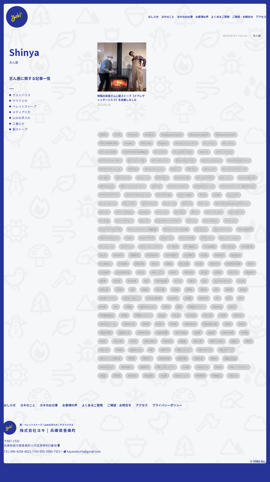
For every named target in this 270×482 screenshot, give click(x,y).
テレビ (230, 212)
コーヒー (133, 186)
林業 (117, 324)
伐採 (104, 272)
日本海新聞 (134, 315)
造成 (140, 392)
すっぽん (242, 143)
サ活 (151, 203)
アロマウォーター (112, 160)
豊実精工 (202, 384)
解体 (140, 384)
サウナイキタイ (111, 194)
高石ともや (108, 401)
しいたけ (221, 143)
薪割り (222, 375)
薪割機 (106, 384)
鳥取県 (129, 401)
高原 (251, 392)
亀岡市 (180, 263)
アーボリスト (167, 160)
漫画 (169, 341)
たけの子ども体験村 (139, 151)
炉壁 (199, 341)
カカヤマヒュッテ (143, 169)
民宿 (169, 332)
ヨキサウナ (175, 246)
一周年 (209, 255)
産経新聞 (199, 349)
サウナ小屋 (108, 203)
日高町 (155, 315)
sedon (171, 143)
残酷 (127, 332)
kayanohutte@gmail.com (82, 477)
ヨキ (156, 246)
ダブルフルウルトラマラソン (199, 212)
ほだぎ (214, 151)
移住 (155, 358)
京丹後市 (199, 263)
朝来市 (188, 315)
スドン (150, 212)
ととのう (166, 151)
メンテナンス (234, 238)
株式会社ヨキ (138, 324)
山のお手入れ (22, 118)
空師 (189, 358)
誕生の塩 (158, 384)
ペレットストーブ (25, 106)
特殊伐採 (179, 349)
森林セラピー (192, 324)
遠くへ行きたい (162, 392)
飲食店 (216, 392)
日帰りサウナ (233, 306)
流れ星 (219, 332)
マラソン (211, 238)
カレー (214, 169)
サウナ (235, 186)
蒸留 (194, 367)
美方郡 (106, 367)
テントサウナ (110, 220)
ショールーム (207, 203)
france (136, 134)
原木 (161, 281)
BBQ (104, 134)
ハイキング (232, 220)
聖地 (161, 367)
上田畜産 (249, 255)
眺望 (104, 358)
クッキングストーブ (134, 177)
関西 (199, 392)
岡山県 (211, 298)
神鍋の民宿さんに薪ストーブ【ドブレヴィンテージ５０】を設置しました (121, 98)
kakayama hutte (179, 134)
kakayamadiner (209, 134)
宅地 (220, 289)
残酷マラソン (148, 332)
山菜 (194, 298)
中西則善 (127, 263)
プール (201, 229)
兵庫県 (178, 272)
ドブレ (170, 220)
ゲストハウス (22, 95)
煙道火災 (158, 349)
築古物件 (207, 358)
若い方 (178, 367)
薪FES (244, 367)
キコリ (232, 169)
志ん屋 (121, 306)
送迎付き (122, 392)
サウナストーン (212, 194)
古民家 (178, 281)
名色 (217, 281)
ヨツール (197, 246)
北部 (104, 281)
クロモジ (223, 177)
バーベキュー (128, 229)
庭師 (104, 306)
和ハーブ (235, 281)
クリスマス (180, 177)
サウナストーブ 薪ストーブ (176, 194)
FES (120, 134)
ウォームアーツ (194, 160)
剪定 (212, 272)
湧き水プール (128, 341)
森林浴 (214, 324)
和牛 (104, 289)
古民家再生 (198, 281)
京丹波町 (220, 263)
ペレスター (222, 229)
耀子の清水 (126, 367)
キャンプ (107, 177)
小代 (125, 298)
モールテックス (134, 246)
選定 (184, 392)
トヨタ (132, 220)
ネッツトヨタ (207, 220)
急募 (137, 306)
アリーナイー (236, 151)
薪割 (205, 375)
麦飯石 (147, 401)
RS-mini (152, 143)
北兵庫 (244, 272)
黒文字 (165, 401)
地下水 (170, 289)
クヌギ (160, 177)
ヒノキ (150, 229)
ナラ (187, 220)
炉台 (184, 341)
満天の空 (151, 341)
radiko (132, 143)
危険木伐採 (141, 281)
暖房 (171, 315)
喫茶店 (121, 289)
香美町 (234, 392)
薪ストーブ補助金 (182, 375)
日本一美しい (110, 315)
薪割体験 (241, 375)
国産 (153, 289)
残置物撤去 (108, 332)
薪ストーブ (20, 129)
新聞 (196, 306)
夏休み (188, 289)
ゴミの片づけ (156, 186)
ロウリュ (159, 255)
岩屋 (227, 298)
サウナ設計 (131, 203)
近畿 (104, 392)
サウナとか (20, 101)
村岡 (243, 315)
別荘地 (196, 272)
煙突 (119, 349)
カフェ (168, 169)
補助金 (124, 384)
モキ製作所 (108, 246)
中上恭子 (107, 263)
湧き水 (106, 341)
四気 (137, 289)
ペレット (244, 229)
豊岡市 (222, 384)
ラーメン (241, 246)
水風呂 (201, 332)
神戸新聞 (122, 358)
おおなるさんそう (195, 143)
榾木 (230, 324)
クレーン (202, 177)
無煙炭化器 (239, 341)
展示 (140, 298)
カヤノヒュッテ (191, 169)
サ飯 (166, 203)
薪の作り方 (131, 375)
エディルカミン (222, 160)
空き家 (172, 358)
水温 (184, 332)
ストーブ (130, 212)
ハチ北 (106, 229)
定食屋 (237, 289)
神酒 (140, 358)
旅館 (212, 306)
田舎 (238, 349)
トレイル (151, 220)
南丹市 (121, 281)
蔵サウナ (212, 367)
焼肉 (104, 349)
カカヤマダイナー (112, 169)
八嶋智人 (158, 272)
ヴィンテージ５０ (184, 255)
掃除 (153, 306)
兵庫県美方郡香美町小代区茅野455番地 (32, 471)
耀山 (145, 367)
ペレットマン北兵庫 (184, 238)
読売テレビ (180, 384)
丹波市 (162, 263)
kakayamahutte (239, 134)
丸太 (145, 263)
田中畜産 (220, 349)
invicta (155, 134)
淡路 (235, 332)
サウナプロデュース (243, 194)
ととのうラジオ (191, 151)
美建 (243, 358)
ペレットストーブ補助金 (147, 238)
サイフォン (180, 186)
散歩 (168, 306)
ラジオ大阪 (219, 246)
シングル (231, 203)
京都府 (240, 263)
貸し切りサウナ (245, 384)
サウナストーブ (139, 194)
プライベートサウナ (175, 229)
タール (168, 212)
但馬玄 (139, 272)
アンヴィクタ (141, 160)
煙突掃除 (138, 349)
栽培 (158, 324)
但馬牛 (121, 272)
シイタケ (184, 203)
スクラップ (108, 212)
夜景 (204, 289)
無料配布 (217, 341)
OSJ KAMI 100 (110, 143)
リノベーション (111, 255)
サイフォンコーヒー (209, 186)
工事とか (19, 124)
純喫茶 (226, 358)
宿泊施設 (107, 298)
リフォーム (136, 255)
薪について (108, 375)
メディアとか (22, 112)
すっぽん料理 (110, 151)
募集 (227, 272)
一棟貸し (228, 255)
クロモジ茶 (245, 177)
